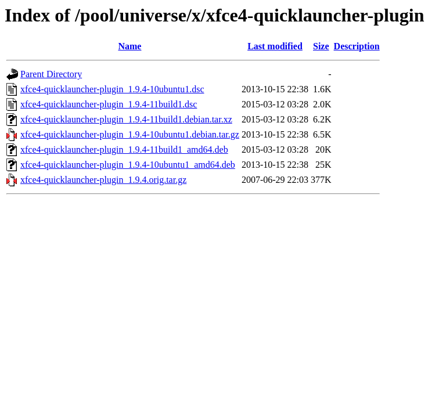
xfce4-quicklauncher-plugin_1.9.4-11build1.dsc (108, 104)
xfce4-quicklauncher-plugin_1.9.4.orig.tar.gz (103, 180)
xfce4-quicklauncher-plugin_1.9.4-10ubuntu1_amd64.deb (127, 165)
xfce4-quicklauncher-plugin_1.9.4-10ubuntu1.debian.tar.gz (129, 134)
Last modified (275, 46)
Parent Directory (51, 74)
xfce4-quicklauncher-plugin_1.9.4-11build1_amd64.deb (124, 149)
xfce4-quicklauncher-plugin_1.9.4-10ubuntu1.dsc (112, 89)
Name (129, 46)
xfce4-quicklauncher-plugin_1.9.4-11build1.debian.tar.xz (126, 119)
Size (321, 46)
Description (357, 46)
